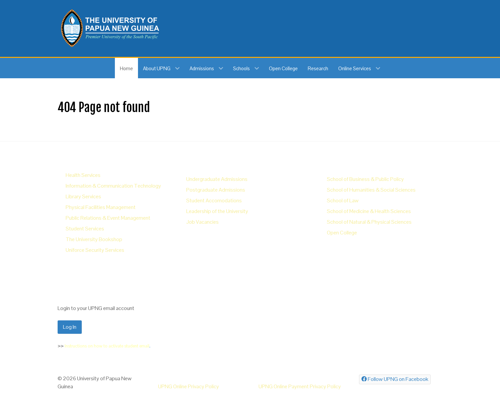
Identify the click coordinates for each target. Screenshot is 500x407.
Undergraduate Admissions (216, 179)
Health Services (83, 175)
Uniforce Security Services (95, 249)
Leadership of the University (217, 211)
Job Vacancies (202, 221)
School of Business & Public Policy (365, 179)
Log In (69, 326)
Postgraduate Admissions (215, 189)
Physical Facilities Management (101, 207)
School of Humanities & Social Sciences (371, 189)
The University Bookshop (94, 239)
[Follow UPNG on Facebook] (395, 379)
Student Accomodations (214, 200)
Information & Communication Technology (113, 185)
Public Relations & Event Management (108, 217)
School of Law (343, 200)
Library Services (83, 196)
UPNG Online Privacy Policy (188, 386)
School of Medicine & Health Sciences (369, 211)
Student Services (85, 228)
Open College (342, 232)
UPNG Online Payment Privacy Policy (300, 386)
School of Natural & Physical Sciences (369, 221)
